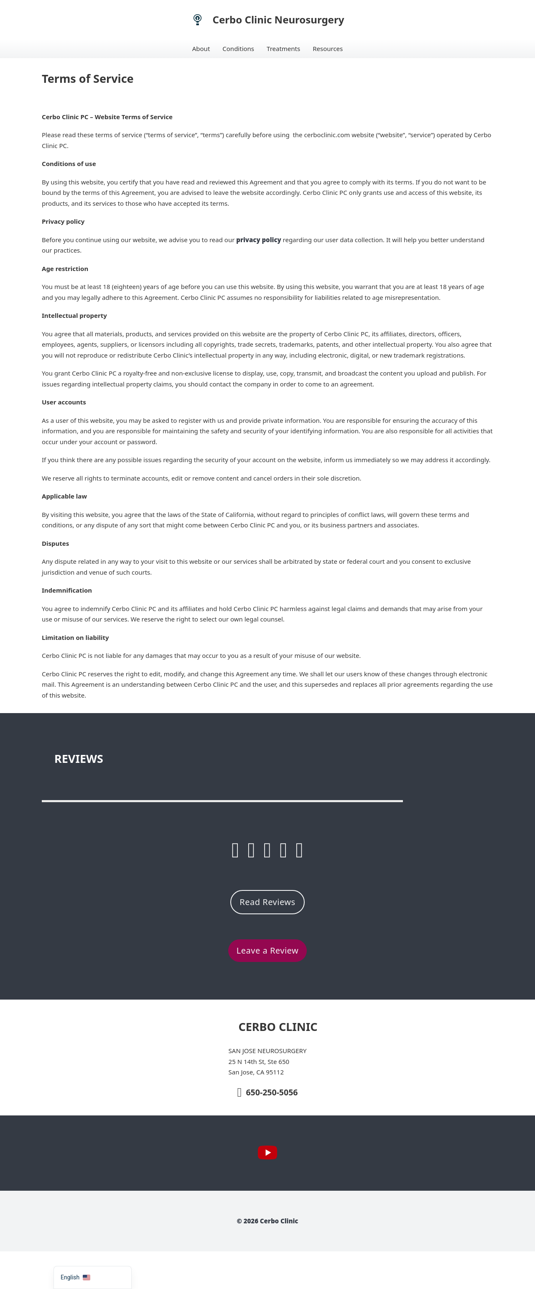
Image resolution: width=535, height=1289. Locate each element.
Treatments (283, 48)
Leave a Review (267, 950)
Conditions (238, 48)
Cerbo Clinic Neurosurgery (278, 19)
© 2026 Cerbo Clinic (267, 1221)
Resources (328, 48)
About (201, 48)
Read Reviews (267, 902)
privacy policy (258, 239)
